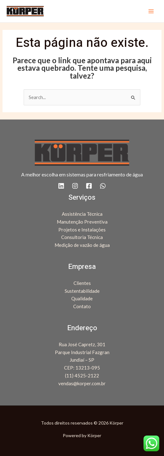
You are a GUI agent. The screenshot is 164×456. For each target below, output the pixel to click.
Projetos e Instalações (82, 229)
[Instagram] (75, 186)
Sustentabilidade (82, 291)
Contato (82, 306)
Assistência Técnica (82, 214)
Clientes (82, 283)
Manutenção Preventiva (82, 222)
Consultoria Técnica (82, 237)
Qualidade (82, 298)
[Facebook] (89, 186)
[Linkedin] (61, 186)
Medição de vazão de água (82, 245)
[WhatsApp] (103, 186)
